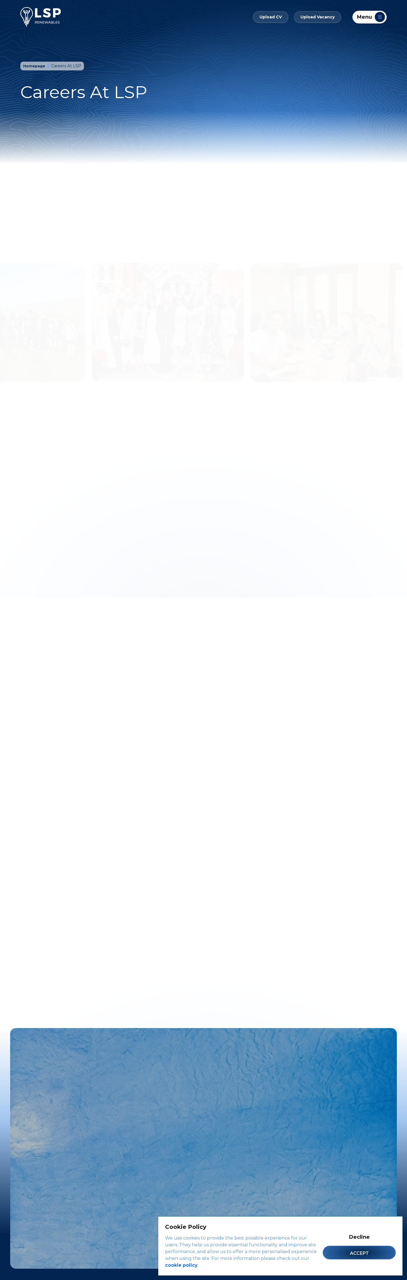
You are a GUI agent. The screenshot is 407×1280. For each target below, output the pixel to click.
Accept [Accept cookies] (359, 1253)
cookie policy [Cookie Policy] (181, 1265)
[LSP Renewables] (40, 17)
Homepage (35, 65)
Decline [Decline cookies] (359, 1237)
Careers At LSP (68, 65)
